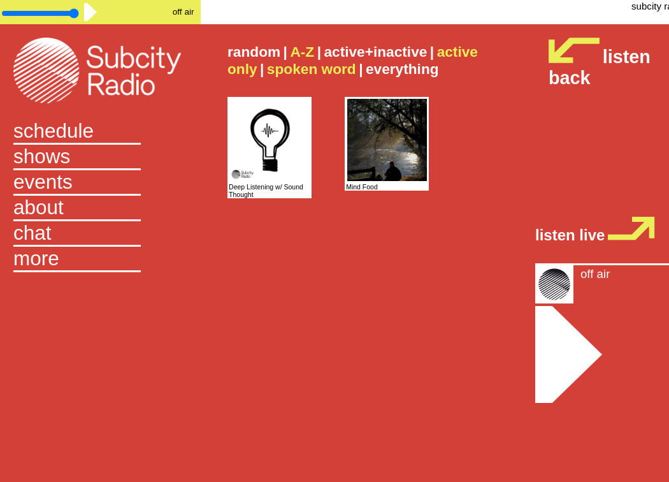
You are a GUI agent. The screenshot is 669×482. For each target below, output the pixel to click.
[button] (100, 259)
